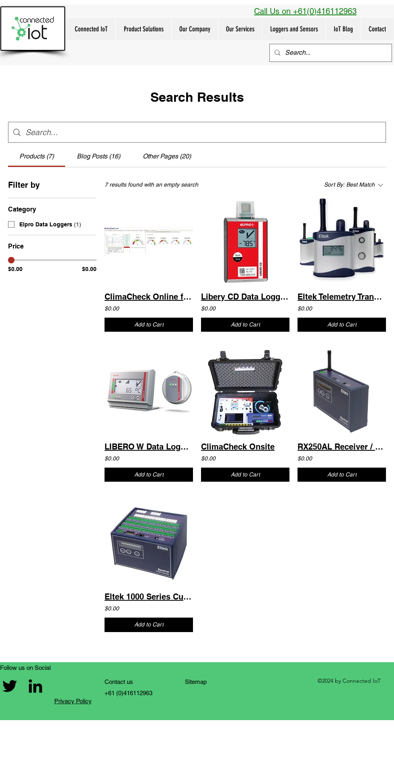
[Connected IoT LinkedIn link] (35, 686)
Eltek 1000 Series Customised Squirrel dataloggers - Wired (149, 597)
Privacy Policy (73, 701)
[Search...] (330, 53)
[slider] (11, 260)
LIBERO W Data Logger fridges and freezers (149, 447)
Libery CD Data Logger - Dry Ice (245, 297)
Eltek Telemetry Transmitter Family (342, 297)
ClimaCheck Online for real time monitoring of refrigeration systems (149, 297)
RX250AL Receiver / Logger (342, 447)
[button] (143, 29)
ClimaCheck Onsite (238, 447)
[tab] (36, 156)
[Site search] (203, 132)
